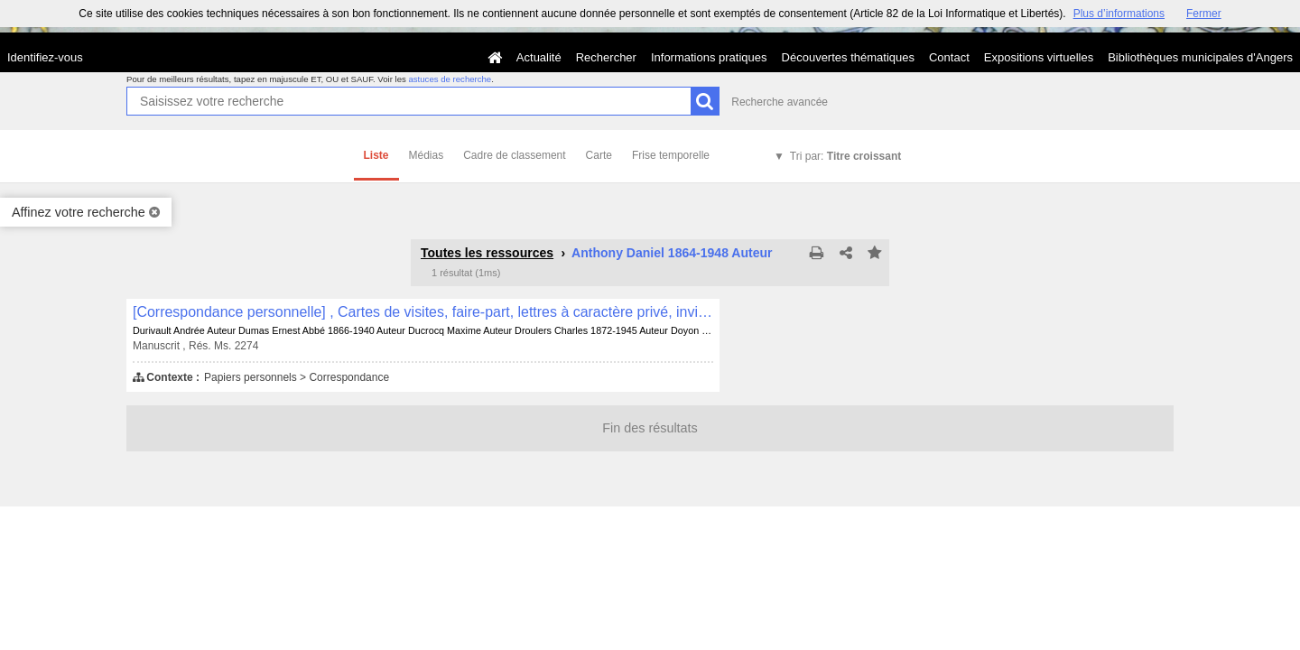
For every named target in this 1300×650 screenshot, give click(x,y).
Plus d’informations (1119, 13)
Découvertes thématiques (848, 57)
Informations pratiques (709, 57)
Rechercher (606, 57)
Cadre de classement (514, 155)
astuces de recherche (449, 79)
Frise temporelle (671, 155)
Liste (376, 155)
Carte (599, 155)
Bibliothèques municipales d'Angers (1200, 57)
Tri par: (845, 156)
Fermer (1203, 13)
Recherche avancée (779, 102)
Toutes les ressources (487, 253)
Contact (949, 57)
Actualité (539, 57)
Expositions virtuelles (1038, 57)
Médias (426, 155)
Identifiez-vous (45, 57)
